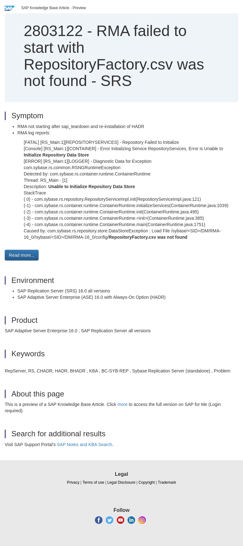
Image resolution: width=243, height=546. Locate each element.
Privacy (73, 482)
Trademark (167, 482)
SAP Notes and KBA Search (84, 444)
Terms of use (93, 482)
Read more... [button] (21, 255)
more (122, 404)
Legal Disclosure (121, 482)
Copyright (147, 482)
